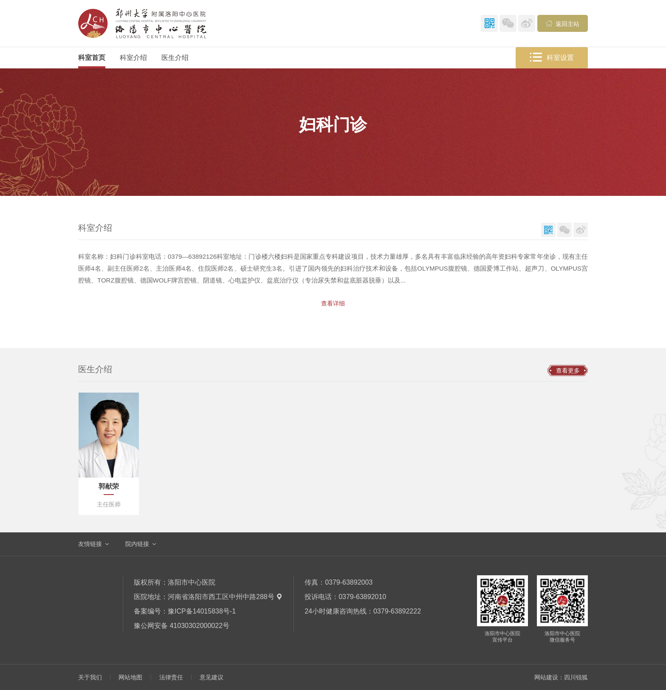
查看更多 (568, 370)
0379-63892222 (397, 611)
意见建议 (211, 677)
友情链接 (90, 543)
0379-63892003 (349, 582)
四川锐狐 (576, 677)
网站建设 (546, 677)
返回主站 (563, 23)
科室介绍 (133, 57)
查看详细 (333, 303)
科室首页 (91, 57)
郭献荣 (109, 486)
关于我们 (90, 677)
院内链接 (137, 543)
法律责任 (171, 677)
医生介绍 (175, 57)
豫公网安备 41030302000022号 (181, 625)
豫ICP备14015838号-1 (202, 611)
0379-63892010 (362, 596)
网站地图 (130, 677)
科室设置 (552, 57)
